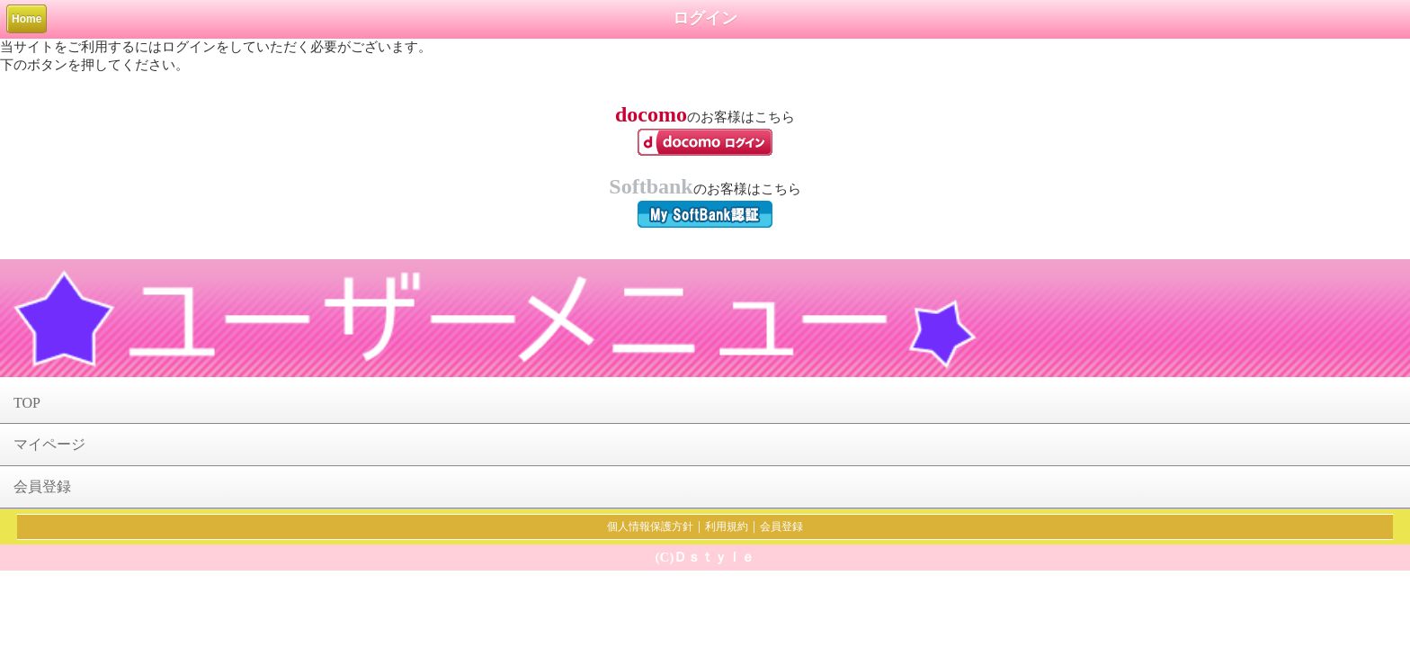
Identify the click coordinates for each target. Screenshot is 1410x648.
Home (26, 19)
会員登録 (42, 486)
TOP (26, 402)
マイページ (49, 444)
